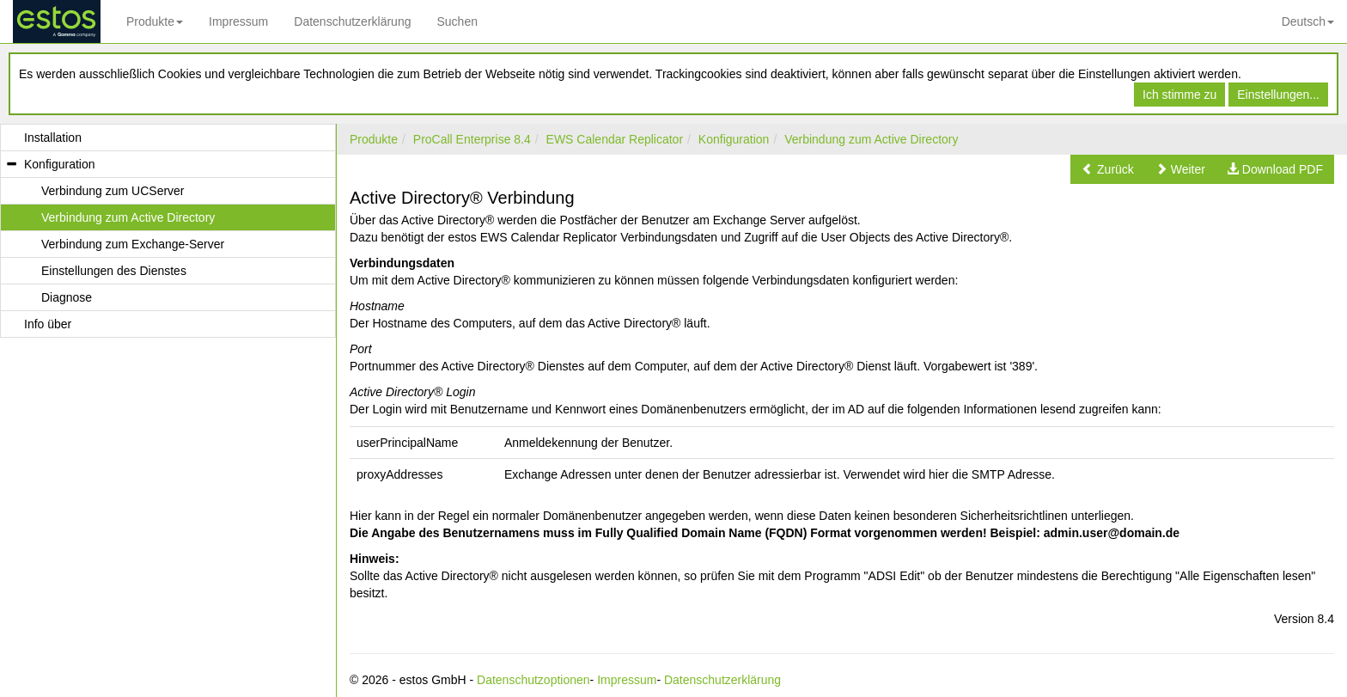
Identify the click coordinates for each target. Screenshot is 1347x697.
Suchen (456, 21)
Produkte (154, 21)
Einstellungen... (1278, 94)
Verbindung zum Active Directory (871, 139)
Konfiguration (734, 139)
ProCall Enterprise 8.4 (472, 139)
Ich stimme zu (1179, 94)
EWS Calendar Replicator (615, 139)
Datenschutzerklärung (352, 21)
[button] (1107, 169)
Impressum (238, 21)
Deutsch (1308, 21)
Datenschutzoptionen (533, 680)
